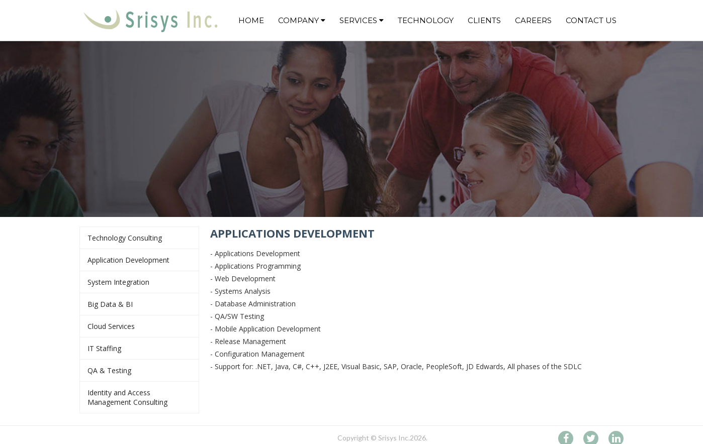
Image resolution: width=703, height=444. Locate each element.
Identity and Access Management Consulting (139, 397)
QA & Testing (139, 370)
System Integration (139, 282)
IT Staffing (139, 348)
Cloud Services (139, 326)
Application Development (139, 260)
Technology (426, 20)
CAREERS (533, 20)
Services (361, 20)
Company (301, 20)
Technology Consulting (139, 238)
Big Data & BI (139, 304)
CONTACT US (591, 20)
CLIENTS (484, 20)
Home (251, 20)
